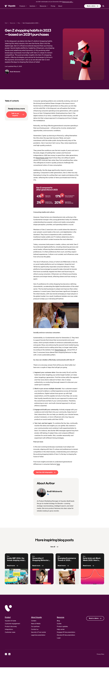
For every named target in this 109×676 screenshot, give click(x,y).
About (60, 6)
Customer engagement (12, 623)
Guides (59, 623)
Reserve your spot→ (67, 1)
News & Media (35, 623)
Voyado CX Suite (10, 621)
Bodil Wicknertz (15, 71)
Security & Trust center (38, 632)
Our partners (35, 626)
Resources (43, 6)
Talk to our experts (15, 114)
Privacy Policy (100, 654)
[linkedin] (9, 654)
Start (6, 23)
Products (22, 6)
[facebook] (6, 654)
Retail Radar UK (60, 350)
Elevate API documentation (66, 635)
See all (52, 547)
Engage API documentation (66, 632)
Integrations (9, 629)
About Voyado (36, 617)
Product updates (62, 626)
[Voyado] (10, 6)
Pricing (53, 6)
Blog (19, 23)
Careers (33, 621)
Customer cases (10, 632)
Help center (61, 629)
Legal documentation (38, 635)
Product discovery (11, 626)
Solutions (32, 6)
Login (59, 638)
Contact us (34, 629)
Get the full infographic (44, 472)
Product (8, 617)
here (58, 464)
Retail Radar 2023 (42, 158)
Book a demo (91, 6)
